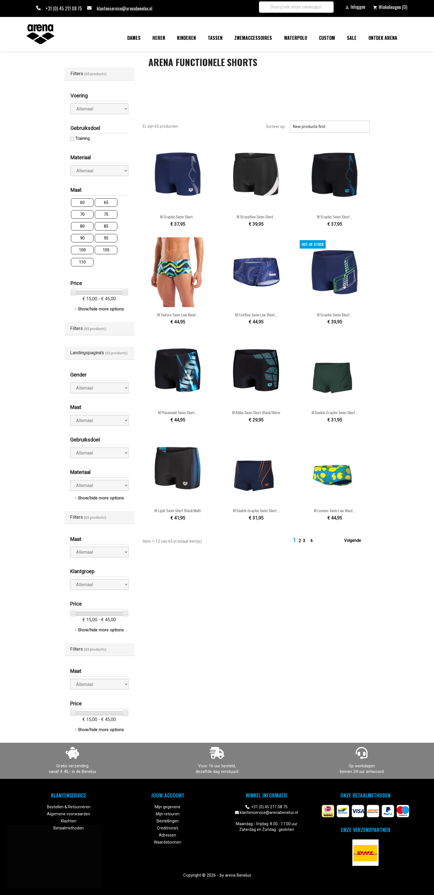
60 (82, 202)
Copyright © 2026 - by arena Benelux (217, 875)
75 (106, 214)
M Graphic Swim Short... (177, 217)
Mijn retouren (168, 814)
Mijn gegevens (167, 807)
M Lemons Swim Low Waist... (334, 510)
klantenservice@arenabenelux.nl (124, 8)
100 (82, 250)
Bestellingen (168, 821)
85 (106, 226)
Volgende (356, 540)
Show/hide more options (101, 309)
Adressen (167, 835)
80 (82, 226)
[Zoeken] (296, 7)
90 (82, 238)
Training (82, 138)
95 (106, 238)
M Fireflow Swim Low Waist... (256, 315)
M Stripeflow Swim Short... (256, 217)
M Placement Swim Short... (177, 412)
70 (82, 214)
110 (82, 262)
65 (106, 202)
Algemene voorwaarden (68, 814)
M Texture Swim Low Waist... (177, 315)
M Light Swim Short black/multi (177, 510)
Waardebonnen (167, 842)
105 (106, 250)
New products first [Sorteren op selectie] (329, 126)
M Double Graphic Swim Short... (335, 412)
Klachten (68, 821)
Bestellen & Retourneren (68, 807)
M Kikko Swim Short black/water (256, 412)
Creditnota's (167, 828)
